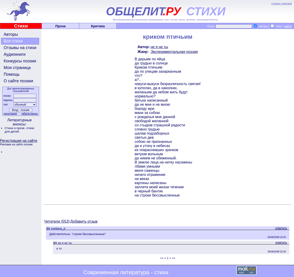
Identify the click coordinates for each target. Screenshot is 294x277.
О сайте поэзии (18, 81)
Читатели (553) (57, 221)
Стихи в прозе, (15, 128)
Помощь (12, 74)
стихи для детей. (19, 129)
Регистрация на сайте (18, 141)
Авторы (11, 34)
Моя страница (17, 67)
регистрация (10, 113)
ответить (281, 228)
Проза (60, 26)
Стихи (21, 25)
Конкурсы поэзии (20, 61)
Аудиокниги (14, 54)
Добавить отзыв (83, 221)
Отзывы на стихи (20, 47)
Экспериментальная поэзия (174, 52)
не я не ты (159, 47)
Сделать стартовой (281, 3)
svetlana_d (58, 228)
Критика (98, 26)
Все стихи (13, 41)
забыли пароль (30, 113)
